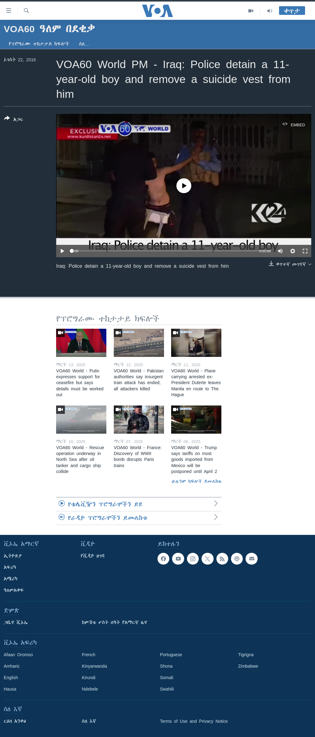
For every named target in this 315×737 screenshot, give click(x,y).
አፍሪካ (10, 567)
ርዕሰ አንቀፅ (15, 721)
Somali (166, 677)
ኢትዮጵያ (13, 556)
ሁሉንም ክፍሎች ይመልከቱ (196, 481)
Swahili (167, 689)
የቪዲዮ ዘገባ (92, 556)
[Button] (13, 120)
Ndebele (90, 689)
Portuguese (171, 654)
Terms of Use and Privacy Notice (194, 721)
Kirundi (88, 677)
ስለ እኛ (89, 721)
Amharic (12, 666)
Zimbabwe (248, 666)
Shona (166, 666)
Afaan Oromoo (18, 654)
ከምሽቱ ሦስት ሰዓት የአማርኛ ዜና (114, 622)
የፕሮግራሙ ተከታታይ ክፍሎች (39, 44)
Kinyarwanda (94, 666)
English (11, 677)
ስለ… (84, 44)
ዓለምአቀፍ (14, 590)
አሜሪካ (10, 579)
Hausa (10, 689)
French (88, 654)
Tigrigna (246, 654)
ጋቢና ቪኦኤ (16, 622)
